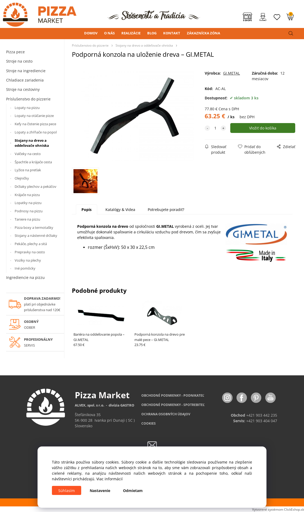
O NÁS (109, 33)
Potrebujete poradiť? (166, 209)
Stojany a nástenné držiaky (36, 235)
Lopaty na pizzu (27, 107)
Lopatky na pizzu (28, 202)
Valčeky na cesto (28, 153)
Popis (86, 209)
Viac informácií (109, 478)
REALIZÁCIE (131, 33)
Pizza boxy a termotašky (34, 227)
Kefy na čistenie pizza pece (35, 123)
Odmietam (133, 490)
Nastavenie (100, 490)
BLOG (152, 33)
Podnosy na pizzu (29, 211)
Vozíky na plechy (28, 260)
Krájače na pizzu (27, 194)
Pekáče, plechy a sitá (31, 243)
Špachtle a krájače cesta (33, 162)
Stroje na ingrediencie (26, 70)
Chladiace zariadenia (25, 80)
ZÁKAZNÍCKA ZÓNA (203, 33)
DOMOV (90, 33)
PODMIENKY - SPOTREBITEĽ (173, 405)
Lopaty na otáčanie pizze (34, 115)
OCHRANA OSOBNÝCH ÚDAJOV (165, 414)
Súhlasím (66, 490)
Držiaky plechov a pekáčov (35, 186)
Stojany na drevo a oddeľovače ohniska (32, 143)
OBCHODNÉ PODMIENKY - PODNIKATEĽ (172, 395)
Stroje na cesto (19, 61)
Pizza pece (15, 51)
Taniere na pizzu (27, 219)
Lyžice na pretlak (28, 170)
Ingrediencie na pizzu (25, 277)
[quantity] (215, 128)
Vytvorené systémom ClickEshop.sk (278, 509)
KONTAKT (171, 33)
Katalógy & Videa (120, 209)
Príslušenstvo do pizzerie (28, 98)
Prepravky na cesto (30, 252)
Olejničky (22, 178)
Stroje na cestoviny (23, 89)
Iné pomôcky (25, 268)
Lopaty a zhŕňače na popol (36, 132)
